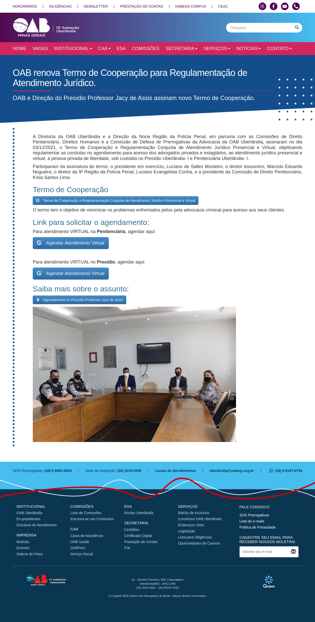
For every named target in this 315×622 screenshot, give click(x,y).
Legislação (186, 531)
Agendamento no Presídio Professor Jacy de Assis (79, 300)
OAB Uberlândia (29, 513)
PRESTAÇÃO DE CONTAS (141, 6)
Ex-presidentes (28, 519)
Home (19, 48)
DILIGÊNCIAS (60, 6)
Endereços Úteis (191, 525)
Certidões (131, 530)
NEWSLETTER (96, 6)
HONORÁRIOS (25, 6)
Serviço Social (81, 554)
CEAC (223, 6)
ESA (121, 48)
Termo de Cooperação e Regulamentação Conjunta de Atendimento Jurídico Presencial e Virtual (115, 200)
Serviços (216, 48)
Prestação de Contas (141, 542)
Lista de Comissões (85, 513)
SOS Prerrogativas (254, 515)
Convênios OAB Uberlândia (200, 519)
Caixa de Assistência (86, 536)
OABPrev (77, 548)
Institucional (73, 48)
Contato (279, 48)
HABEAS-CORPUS (190, 6)
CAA (104, 48)
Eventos (23, 548)
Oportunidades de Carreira (199, 543)
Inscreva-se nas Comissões (92, 519)
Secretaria (182, 48)
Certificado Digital (138, 536)
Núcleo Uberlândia (138, 513)
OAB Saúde (79, 542)
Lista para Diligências (195, 537)
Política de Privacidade (258, 527)
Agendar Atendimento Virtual (70, 242)
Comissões (146, 48)
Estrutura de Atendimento (37, 525)
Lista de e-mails (252, 521)
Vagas (40, 48)
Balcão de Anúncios (193, 513)
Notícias (248, 48)
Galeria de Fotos (30, 554)
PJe (127, 548)
